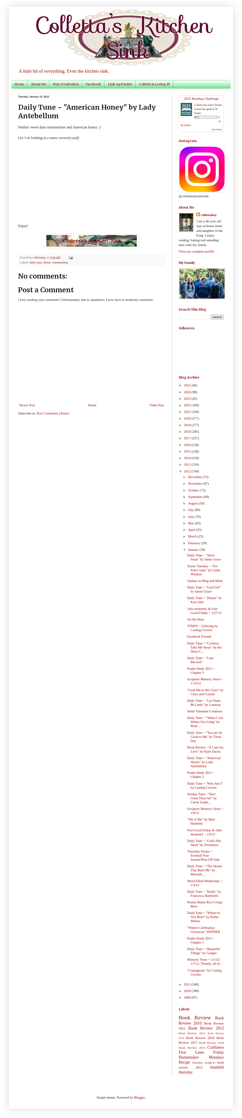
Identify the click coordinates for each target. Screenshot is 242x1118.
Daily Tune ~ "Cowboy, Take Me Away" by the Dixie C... (204, 647)
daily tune (36, 262)
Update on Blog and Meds (205, 581)
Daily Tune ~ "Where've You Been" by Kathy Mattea (203, 917)
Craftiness (215, 1047)
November (195, 483)
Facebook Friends (199, 636)
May (191, 523)
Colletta (198, 105)
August (193, 503)
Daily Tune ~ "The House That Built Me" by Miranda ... (204, 870)
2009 (188, 997)
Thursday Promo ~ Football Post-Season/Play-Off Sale (203, 855)
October (194, 490)
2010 (188, 991)
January (193, 549)
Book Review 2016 (200, 1038)
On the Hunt (195, 619)
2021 (188, 412)
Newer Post (27, 405)
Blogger (139, 1097)
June (191, 516)
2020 (188, 418)
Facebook (93, 84)
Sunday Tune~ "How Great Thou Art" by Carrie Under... (202, 798)
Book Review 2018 (211, 1042)
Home (19, 84)
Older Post (156, 405)
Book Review (195, 1017)
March (193, 536)
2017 (188, 438)
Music (47, 262)
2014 (188, 458)
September (195, 497)
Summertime (60, 262)
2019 (188, 425)
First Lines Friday (201, 1052)
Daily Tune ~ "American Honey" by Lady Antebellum (204, 762)
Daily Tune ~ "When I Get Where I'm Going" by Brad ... (205, 722)
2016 (188, 445)
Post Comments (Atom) (53, 413)
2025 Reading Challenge (201, 98)
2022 (188, 405)
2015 (188, 451)
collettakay (40, 257)
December (195, 477)
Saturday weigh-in (204, 1062)
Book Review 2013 (192, 1033)
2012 (188, 471)
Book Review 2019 (192, 1047)
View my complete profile (196, 251)
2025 (188, 385)
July (191, 510)
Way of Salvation (66, 84)
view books (216, 129)
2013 (188, 464)
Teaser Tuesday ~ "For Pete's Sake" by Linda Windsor (203, 570)
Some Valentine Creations (205, 711)
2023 (188, 398)
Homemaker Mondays (201, 1057)
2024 (188, 392)
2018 (188, 431)
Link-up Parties (120, 84)
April (192, 530)
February (194, 543)
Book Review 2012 (206, 1028)
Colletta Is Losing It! (154, 84)
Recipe (184, 1062)
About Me (38, 84)
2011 (187, 984)
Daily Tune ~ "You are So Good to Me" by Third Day (204, 737)
